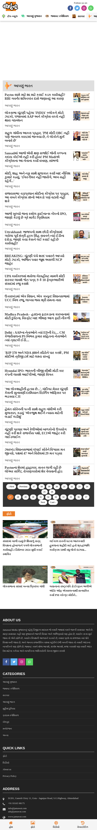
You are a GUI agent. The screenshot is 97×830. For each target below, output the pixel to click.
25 (44, 492)
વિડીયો (6, 762)
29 (26, 497)
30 (33, 497)
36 (79, 497)
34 (63, 497)
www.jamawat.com (17, 816)
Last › (53, 502)
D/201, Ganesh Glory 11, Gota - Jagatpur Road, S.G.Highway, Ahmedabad (43, 798)
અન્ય (5, 735)
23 (79, 486)
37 (86, 497)
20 (57, 486)
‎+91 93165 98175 (16, 803)
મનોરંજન (7, 728)
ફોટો (5, 756)
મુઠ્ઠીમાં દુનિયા (9, 708)
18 (42, 486)
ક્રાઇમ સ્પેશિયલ (11, 715)
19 (49, 486)
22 (72, 486)
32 (48, 497)
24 (87, 486)
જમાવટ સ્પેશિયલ (11, 688)
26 (52, 492)
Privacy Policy (9, 776)
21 (64, 486)
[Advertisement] (48, 50)
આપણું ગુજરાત (10, 682)
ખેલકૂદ (6, 722)
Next (43, 502)
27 (10, 497)
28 (18, 497)
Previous (23, 486)
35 (71, 497)
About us (7, 769)
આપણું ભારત (23, 86)
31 (41, 497)
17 (34, 486)
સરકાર (6, 695)
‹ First (11, 486)
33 (56, 497)
